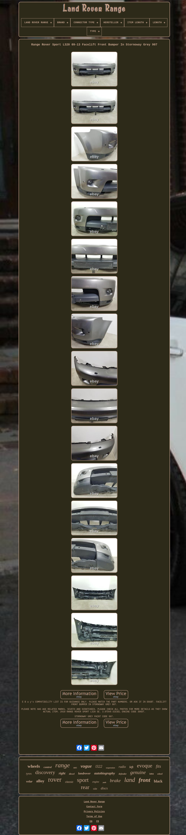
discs (104, 788)
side (95, 788)
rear (85, 787)
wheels (34, 766)
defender (123, 774)
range (62, 765)
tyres (29, 773)
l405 (75, 768)
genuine (138, 772)
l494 (151, 773)
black (158, 781)
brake (115, 780)
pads (104, 782)
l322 (98, 766)
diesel (71, 773)
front (144, 780)
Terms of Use (94, 816)
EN (91, 821)
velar (29, 781)
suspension (110, 768)
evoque (144, 766)
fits (158, 766)
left (131, 767)
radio (122, 767)
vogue (86, 766)
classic (69, 781)
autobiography (104, 773)
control (48, 767)
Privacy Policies (94, 811)
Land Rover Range (94, 802)
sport (83, 780)
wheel (160, 774)
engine (95, 781)
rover (54, 779)
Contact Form (94, 806)
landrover (84, 773)
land (129, 780)
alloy (40, 781)
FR (97, 821)
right (62, 773)
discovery (45, 772)
